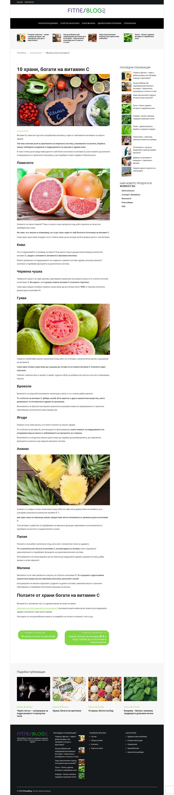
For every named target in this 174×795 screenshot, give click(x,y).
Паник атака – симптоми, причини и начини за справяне (144, 138)
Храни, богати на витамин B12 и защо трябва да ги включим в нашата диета (86, 638)
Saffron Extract (128, 191)
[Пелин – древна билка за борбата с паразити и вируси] (126, 130)
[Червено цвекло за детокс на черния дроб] (126, 172)
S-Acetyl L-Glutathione (131, 195)
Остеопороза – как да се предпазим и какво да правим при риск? (144, 150)
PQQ (123, 206)
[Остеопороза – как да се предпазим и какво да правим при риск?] (126, 151)
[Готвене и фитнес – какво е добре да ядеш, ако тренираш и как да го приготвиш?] (126, 76)
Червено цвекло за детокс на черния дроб (144, 169)
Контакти (29, 2)
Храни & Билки (88, 23)
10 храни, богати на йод (100, 710)
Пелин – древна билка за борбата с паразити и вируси (144, 127)
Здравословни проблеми (109, 23)
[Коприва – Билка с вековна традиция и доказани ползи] (126, 120)
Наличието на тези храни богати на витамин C (37, 608)
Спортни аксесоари (69, 23)
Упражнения (130, 23)
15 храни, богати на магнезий (38, 635)
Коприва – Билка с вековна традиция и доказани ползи (143, 117)
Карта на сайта (97, 748)
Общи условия (97, 740)
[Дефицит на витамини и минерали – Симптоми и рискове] (126, 161)
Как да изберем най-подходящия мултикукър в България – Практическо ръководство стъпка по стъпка (74, 38)
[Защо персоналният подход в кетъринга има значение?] (126, 99)
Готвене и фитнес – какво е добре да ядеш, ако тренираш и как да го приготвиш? (38, 37)
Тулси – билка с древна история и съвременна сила (144, 36)
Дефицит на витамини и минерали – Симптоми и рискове (142, 160)
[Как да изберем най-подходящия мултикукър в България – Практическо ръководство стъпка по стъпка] (126, 87)
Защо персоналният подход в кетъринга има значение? (109, 36)
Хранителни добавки (48, 23)
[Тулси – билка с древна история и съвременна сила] (126, 109)
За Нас (20, 2)
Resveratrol (126, 199)
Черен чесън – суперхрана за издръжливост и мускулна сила (32, 713)
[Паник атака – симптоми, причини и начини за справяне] (126, 141)
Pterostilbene (127, 203)
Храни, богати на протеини (67, 710)
